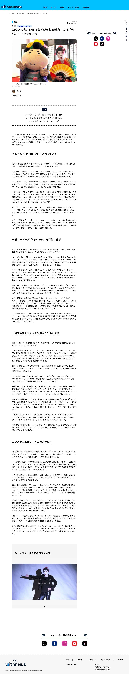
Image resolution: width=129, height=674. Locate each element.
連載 (62, 7)
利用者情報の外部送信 (102, 670)
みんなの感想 (72, 23)
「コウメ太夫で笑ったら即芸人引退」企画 (45, 118)
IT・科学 (12, 14)
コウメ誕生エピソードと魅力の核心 (45, 121)
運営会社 (98, 664)
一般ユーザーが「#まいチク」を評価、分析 (45, 114)
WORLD (86, 7)
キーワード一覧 (71, 664)
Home (7, 14)
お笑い (14, 95)
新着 (45, 7)
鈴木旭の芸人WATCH (24, 26)
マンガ (54, 7)
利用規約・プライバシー (103, 667)
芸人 (20, 95)
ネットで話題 (73, 7)
